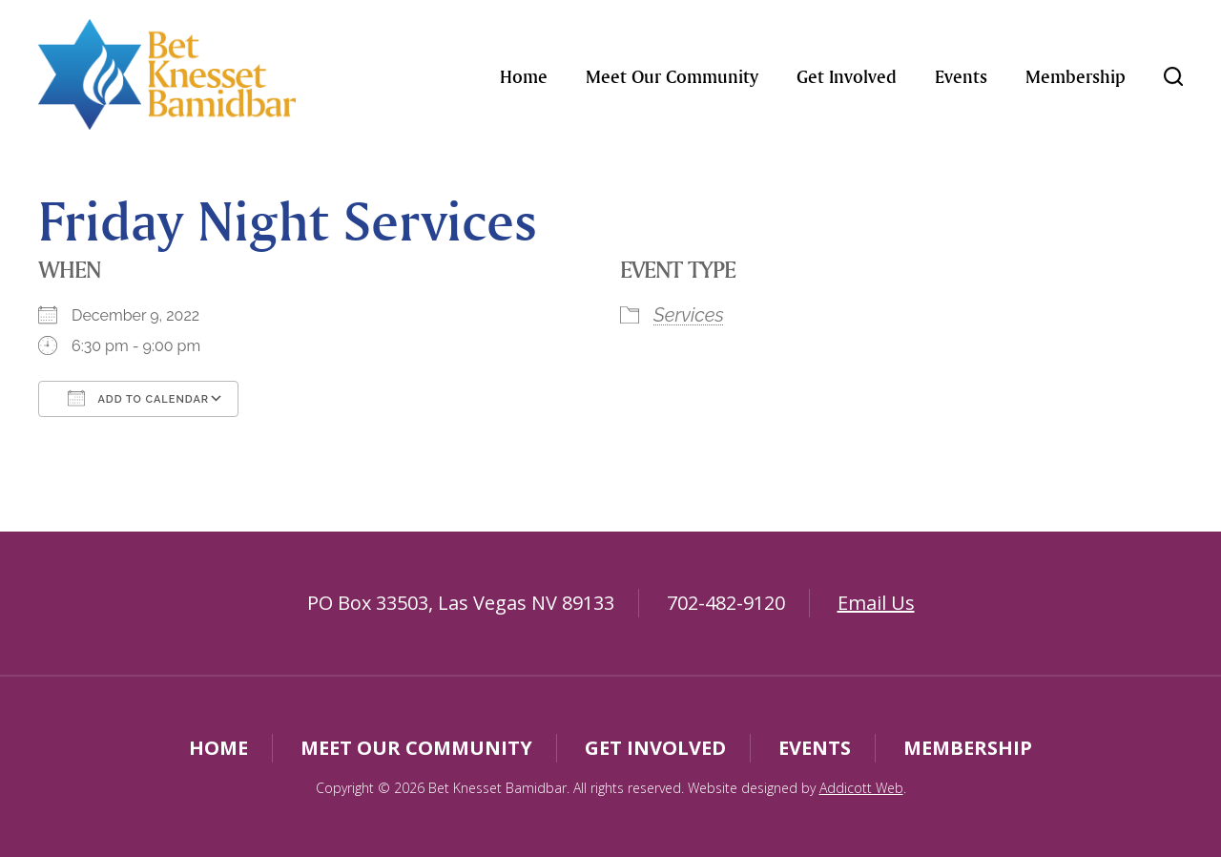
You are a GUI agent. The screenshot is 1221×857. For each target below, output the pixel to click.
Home (524, 76)
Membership (1075, 76)
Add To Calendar (138, 398)
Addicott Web (861, 788)
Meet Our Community (672, 76)
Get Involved (847, 76)
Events (961, 76)
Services (688, 314)
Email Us (876, 603)
